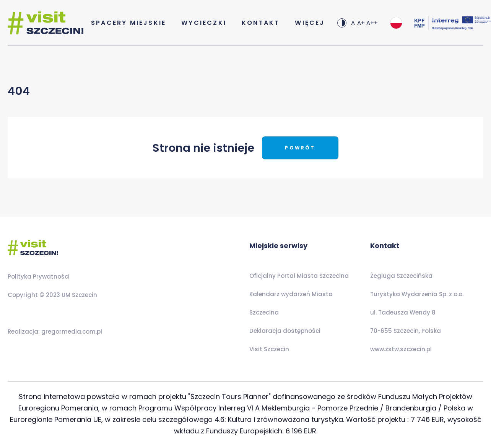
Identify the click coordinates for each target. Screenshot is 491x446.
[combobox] (396, 23)
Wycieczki (203, 22)
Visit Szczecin (269, 349)
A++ (372, 23)
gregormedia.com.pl (71, 332)
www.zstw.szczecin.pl (401, 349)
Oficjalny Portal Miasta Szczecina (299, 276)
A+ (361, 23)
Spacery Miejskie (128, 22)
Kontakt (261, 22)
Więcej (310, 22)
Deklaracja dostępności (284, 331)
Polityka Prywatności (39, 276)
